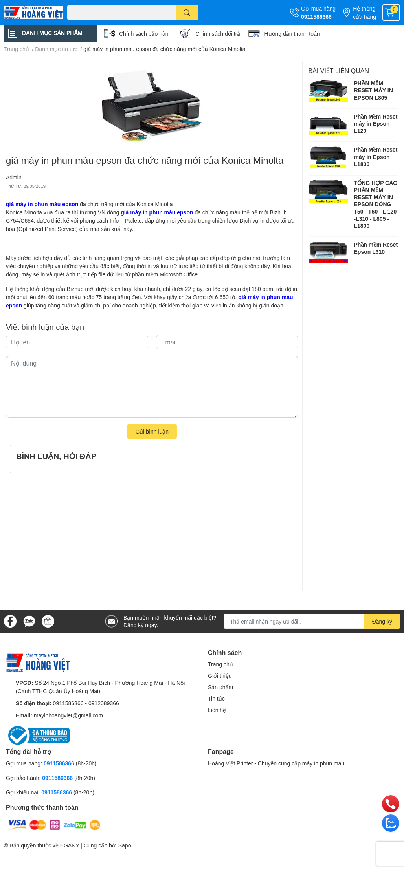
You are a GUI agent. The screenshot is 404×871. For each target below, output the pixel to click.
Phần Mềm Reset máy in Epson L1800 (376, 156)
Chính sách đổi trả (217, 33)
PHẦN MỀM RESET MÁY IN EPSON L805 (373, 90)
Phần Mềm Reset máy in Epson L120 (376, 123)
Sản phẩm (220, 687)
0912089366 (103, 703)
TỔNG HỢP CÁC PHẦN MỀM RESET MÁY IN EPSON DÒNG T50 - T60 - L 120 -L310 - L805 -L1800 (375, 204)
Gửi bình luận (152, 431)
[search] (187, 12)
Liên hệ (217, 709)
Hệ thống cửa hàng (364, 12)
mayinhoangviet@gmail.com (68, 715)
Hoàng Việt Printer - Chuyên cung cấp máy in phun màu (276, 763)
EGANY (69, 845)
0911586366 (316, 16)
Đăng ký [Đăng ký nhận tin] (382, 621)
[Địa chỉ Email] (312, 621)
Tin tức (216, 698)
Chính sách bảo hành (145, 33)
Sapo (124, 845)
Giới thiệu (220, 675)
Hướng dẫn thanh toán (292, 33)
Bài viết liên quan (339, 70)
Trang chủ (220, 664)
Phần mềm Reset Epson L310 (376, 248)
